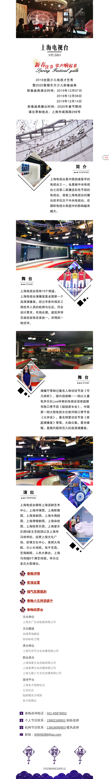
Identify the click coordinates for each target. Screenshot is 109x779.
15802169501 (56, 720)
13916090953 (56, 727)
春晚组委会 (35, 610)
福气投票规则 (36, 591)
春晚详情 (33, 573)
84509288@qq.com (47, 734)
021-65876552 (57, 713)
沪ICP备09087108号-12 (54, 768)
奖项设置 (33, 582)
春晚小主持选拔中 (40, 601)
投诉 (106, 158)
